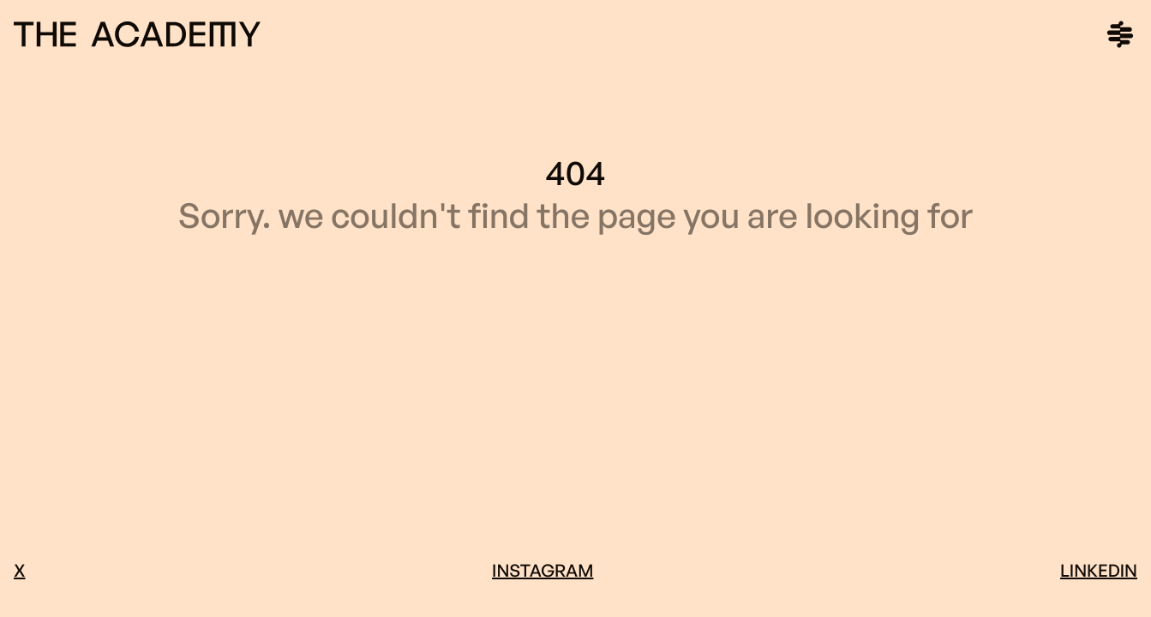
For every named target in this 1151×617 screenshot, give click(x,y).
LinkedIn (1098, 570)
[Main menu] (1120, 34)
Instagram (542, 570)
